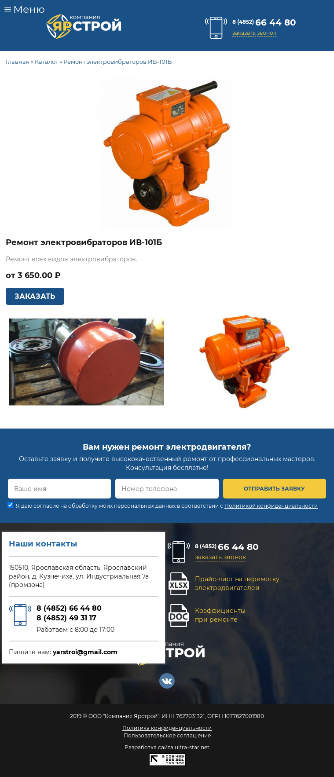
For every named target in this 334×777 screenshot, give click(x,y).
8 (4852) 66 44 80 (69, 608)
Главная (17, 61)
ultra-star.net (192, 747)
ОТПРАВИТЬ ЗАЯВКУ (274, 488)
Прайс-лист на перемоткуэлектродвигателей (237, 583)
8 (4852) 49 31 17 (66, 618)
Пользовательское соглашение (167, 735)
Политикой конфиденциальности (271, 505)
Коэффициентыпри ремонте (220, 615)
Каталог (46, 61)
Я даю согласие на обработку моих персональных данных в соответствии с (167, 505)
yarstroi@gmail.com (85, 652)
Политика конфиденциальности (167, 728)
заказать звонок (254, 32)
